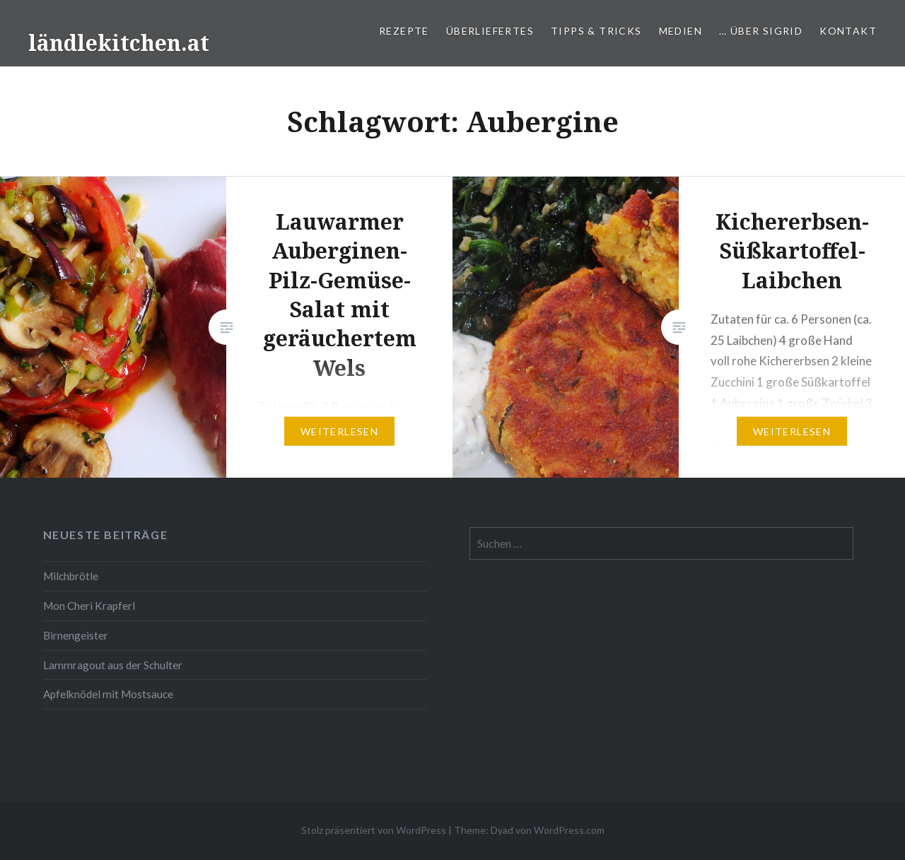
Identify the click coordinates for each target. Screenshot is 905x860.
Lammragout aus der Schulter (112, 665)
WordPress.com (569, 830)
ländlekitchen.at (118, 42)
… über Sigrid (760, 31)
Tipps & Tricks (596, 31)
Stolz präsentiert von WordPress (373, 830)
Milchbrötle (70, 576)
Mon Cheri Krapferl (89, 605)
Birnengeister (75, 635)
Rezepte (404, 31)
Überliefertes (490, 31)
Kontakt (848, 31)
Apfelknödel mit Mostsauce (108, 694)
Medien (680, 31)
